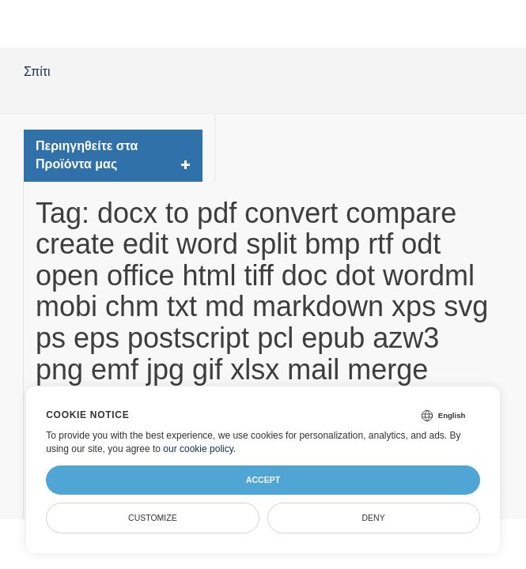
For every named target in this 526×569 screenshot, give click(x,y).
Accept (263, 479)
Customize (152, 517)
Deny (373, 517)
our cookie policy (198, 448)
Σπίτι (37, 71)
